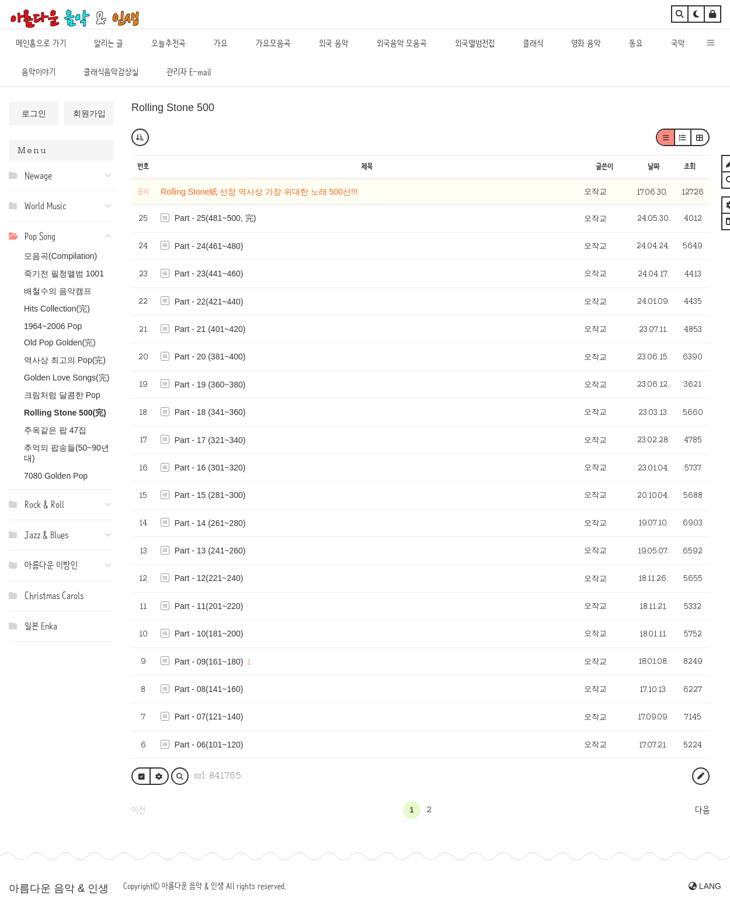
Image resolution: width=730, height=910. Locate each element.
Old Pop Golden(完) (60, 342)
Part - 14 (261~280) (210, 523)
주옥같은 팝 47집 (55, 430)
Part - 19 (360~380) (210, 384)
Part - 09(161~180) (209, 661)
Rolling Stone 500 (172, 107)
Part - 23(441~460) (209, 273)
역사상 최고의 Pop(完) (65, 360)
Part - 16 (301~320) (210, 467)
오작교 (595, 191)
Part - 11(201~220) (209, 606)
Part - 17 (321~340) (210, 440)
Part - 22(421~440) (209, 301)
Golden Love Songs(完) (66, 377)
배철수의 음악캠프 (58, 291)
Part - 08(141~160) (209, 689)
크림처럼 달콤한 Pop (62, 395)
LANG (705, 886)
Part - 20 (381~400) (210, 356)
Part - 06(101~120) (209, 744)
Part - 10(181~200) (209, 633)
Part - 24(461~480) (209, 246)
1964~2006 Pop (53, 326)
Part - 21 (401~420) (210, 329)
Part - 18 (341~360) (210, 412)
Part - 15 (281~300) (210, 495)
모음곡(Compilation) (60, 256)
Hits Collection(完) (57, 308)
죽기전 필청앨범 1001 (64, 273)
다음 (702, 810)
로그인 (34, 113)
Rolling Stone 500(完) (65, 412)
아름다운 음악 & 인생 (59, 888)
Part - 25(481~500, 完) (215, 218)
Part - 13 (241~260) (210, 550)
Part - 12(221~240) (209, 578)
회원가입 (89, 113)
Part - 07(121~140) (209, 716)
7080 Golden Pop (56, 475)
